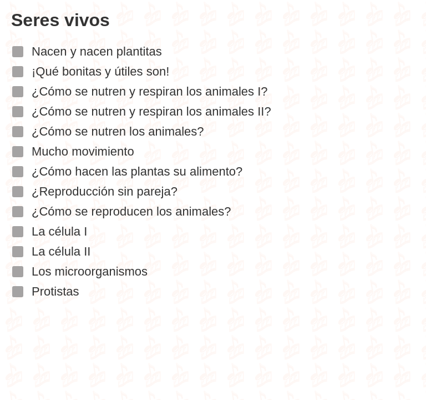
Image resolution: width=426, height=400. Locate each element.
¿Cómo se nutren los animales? (118, 132)
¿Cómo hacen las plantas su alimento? (137, 172)
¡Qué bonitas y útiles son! (100, 72)
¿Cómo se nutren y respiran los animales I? (150, 92)
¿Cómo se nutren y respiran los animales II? (151, 112)
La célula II (61, 252)
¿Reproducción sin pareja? (105, 192)
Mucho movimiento (83, 152)
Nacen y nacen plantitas (97, 52)
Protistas (55, 292)
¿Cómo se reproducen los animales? (131, 212)
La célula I (59, 232)
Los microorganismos (90, 272)
